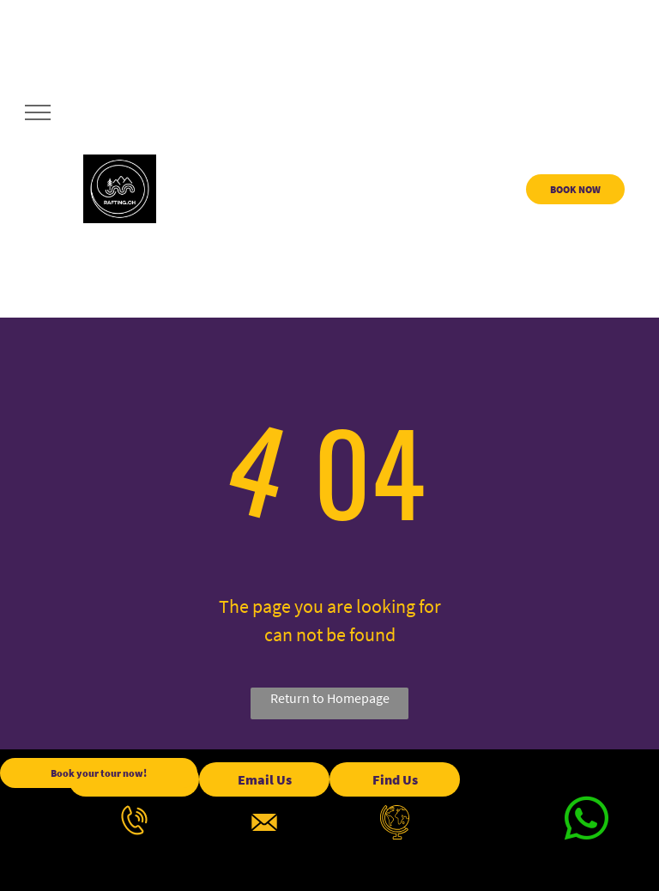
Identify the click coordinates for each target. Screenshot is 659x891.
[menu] (37, 112)
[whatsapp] (586, 821)
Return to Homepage (330, 697)
